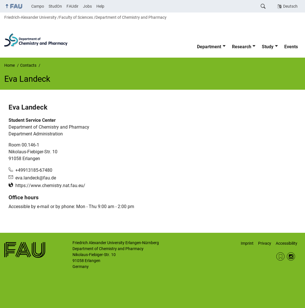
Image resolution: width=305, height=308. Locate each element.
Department (209, 46)
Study (267, 46)
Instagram (291, 256)
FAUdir (72, 6)
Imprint (247, 243)
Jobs (87, 6)
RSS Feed (280, 256)
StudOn (55, 6)
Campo (37, 6)
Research (241, 46)
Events (291, 46)
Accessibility (286, 243)
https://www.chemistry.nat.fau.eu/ (50, 185)
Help (100, 6)
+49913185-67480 (33, 170)
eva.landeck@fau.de (35, 178)
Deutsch (290, 6)
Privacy (264, 243)
